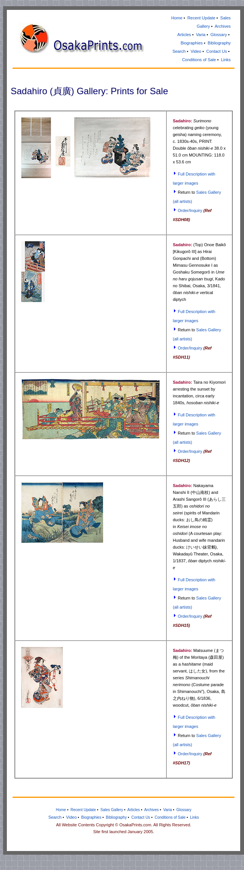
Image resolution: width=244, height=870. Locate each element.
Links (226, 59)
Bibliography (219, 43)
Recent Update (201, 18)
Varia (201, 34)
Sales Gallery (111, 810)
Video (196, 51)
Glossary (219, 34)
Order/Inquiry (190, 210)
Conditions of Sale (199, 59)
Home (176, 18)
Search (179, 51)
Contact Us (216, 51)
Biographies (191, 43)
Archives (223, 26)
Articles (184, 34)
